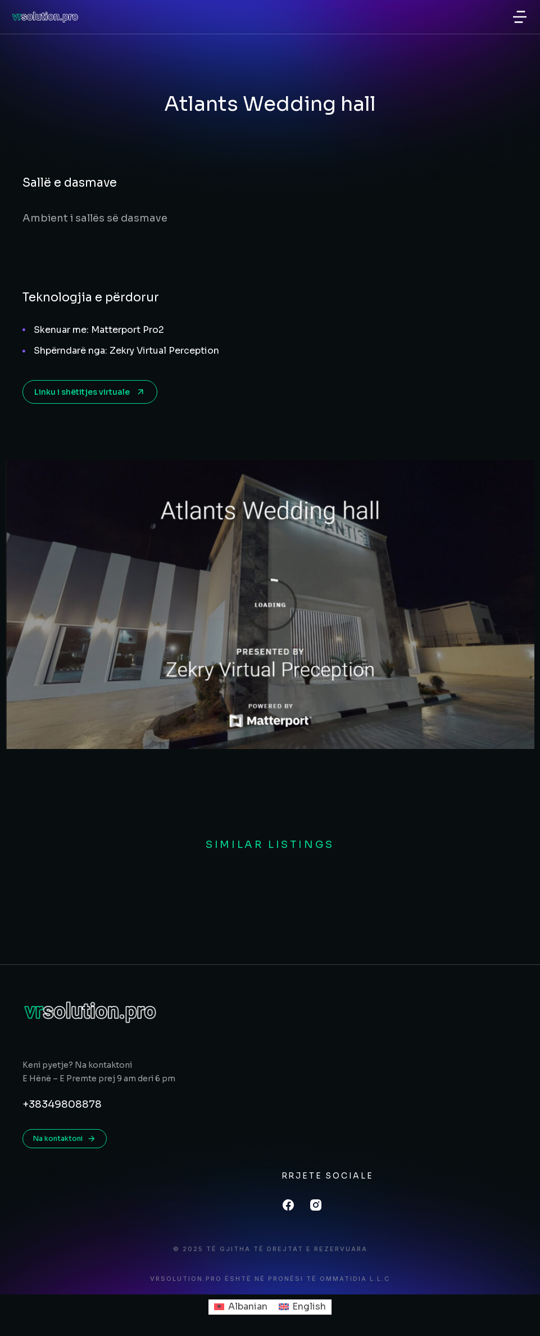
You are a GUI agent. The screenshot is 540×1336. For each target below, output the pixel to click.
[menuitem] (240, 1307)
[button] (520, 17)
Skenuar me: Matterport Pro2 (99, 330)
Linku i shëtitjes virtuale (90, 392)
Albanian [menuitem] (247, 1306)
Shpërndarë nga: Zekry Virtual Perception (126, 350)
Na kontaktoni (64, 1138)
